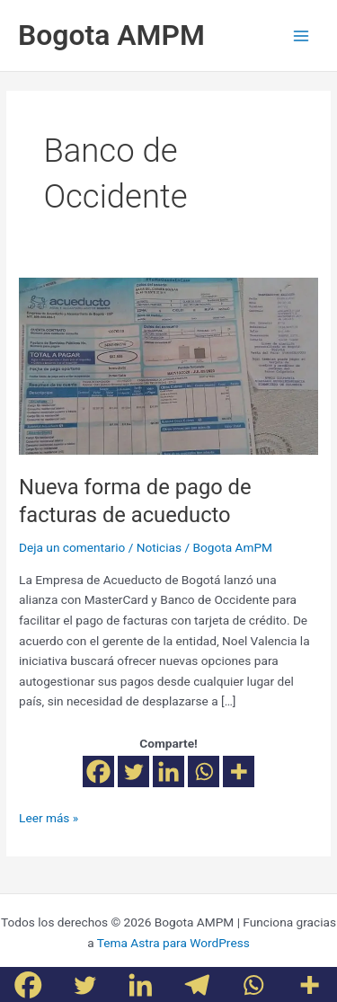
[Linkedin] (168, 771)
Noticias (159, 547)
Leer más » (48, 816)
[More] (238, 771)
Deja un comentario (72, 547)
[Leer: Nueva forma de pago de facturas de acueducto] (168, 365)
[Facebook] (98, 771)
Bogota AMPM (111, 35)
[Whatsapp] (203, 771)
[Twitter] (133, 771)
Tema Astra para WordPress (173, 942)
